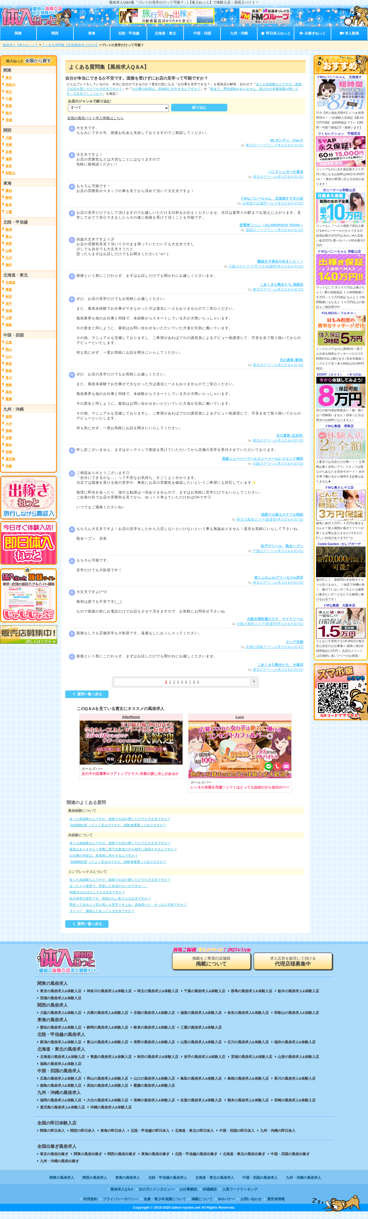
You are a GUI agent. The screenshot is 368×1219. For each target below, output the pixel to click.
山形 (8, 318)
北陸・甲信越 (128, 33)
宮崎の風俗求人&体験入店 (295, 1100)
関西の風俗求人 (94, 1178)
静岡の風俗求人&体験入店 (107, 1027)
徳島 (8, 385)
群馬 (8, 106)
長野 (8, 244)
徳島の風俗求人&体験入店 (60, 1085)
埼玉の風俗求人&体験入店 (157, 991)
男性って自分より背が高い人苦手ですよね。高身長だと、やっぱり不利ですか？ (128, 905)
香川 (8, 378)
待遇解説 (210, 1189)
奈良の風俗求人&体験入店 (248, 1013)
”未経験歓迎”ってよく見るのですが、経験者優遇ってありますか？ (117, 825)
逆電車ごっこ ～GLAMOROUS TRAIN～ (271, 225)
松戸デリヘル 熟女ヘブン (282, 546)
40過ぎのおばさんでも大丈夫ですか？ (97, 892)
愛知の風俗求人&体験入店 (60, 1027)
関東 (18, 33)
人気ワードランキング (240, 1189)
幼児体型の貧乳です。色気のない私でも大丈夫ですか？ (110, 898)
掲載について (202, 1199)
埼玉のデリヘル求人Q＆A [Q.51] (278, 177)
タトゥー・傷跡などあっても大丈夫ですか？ (102, 911)
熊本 (8, 445)
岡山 (8, 349)
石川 (8, 258)
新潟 (8, 229)
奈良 (8, 166)
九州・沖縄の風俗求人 (303, 1178)
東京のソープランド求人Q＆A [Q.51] (274, 145)
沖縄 (8, 466)
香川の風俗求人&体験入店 (295, 1078)
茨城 (8, 120)
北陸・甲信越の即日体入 (150, 1131)
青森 (8, 289)
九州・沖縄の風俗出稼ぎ (59, 1161)
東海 (91, 33)
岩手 (8, 304)
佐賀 (8, 438)
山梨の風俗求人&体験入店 (201, 1042)
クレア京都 (294, 642)
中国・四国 (202, 33)
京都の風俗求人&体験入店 (154, 1013)
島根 (8, 371)
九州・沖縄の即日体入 (277, 1131)
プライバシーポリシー (120, 1199)
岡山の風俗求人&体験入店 (107, 1078)
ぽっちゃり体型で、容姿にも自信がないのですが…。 (108, 886)
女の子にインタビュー (156, 1189)
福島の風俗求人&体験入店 (60, 1064)
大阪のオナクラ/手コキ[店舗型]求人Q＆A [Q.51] (265, 266)
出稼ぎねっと (312, 33)
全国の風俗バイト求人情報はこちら (95, 118)
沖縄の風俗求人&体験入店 (111, 1107)
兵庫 (8, 145)
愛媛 (8, 399)
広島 (8, 342)
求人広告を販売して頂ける (293, 961)
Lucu (240, 717)
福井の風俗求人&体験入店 (295, 1042)
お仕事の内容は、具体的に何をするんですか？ (166, 88)
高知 (8, 392)
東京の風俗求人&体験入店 (60, 991)
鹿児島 (10, 459)
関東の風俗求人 (62, 1178)
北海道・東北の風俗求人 (214, 1178)
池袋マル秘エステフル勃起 (282, 515)
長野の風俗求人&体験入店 (154, 1042)
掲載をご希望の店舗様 (211, 961)
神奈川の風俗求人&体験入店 (109, 991)
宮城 (8, 311)
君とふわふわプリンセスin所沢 (278, 578)
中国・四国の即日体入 (237, 1131)
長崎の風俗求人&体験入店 (154, 1100)
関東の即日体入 (52, 1131)
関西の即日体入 (82, 1131)
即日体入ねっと (276, 33)
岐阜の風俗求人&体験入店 (154, 1027)
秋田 (8, 297)
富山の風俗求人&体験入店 (107, 1042)
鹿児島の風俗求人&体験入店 (62, 1107)
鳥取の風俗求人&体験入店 (201, 1078)
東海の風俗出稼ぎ (155, 1154)
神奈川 (10, 85)
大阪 (8, 138)
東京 (8, 78)
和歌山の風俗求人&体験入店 (296, 1013)
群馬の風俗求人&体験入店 (251, 991)
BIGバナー (226, 1199)
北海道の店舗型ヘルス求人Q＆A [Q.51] (272, 203)
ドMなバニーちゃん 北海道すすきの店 (271, 198)
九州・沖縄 (239, 33)
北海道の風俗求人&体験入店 (62, 1057)
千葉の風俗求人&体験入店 (204, 991)
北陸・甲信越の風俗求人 (167, 1178)
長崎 (8, 431)
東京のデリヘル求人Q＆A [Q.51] (278, 289)
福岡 (8, 417)
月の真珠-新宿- (291, 360)
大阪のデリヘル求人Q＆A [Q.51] (278, 463)
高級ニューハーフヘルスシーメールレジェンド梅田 (262, 459)
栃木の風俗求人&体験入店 (298, 991)
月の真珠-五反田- (289, 435)
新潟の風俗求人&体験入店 (60, 1042)
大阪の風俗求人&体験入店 (60, 1013)
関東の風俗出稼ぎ (88, 1154)
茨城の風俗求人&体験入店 (60, 998)
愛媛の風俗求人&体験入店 (154, 1085)
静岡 (8, 198)
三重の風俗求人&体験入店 (201, 1027)
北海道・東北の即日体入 (194, 1131)
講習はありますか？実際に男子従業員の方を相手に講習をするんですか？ (123, 849)
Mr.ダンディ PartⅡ (286, 140)
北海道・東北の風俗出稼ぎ (244, 1154)
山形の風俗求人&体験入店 (298, 1057)
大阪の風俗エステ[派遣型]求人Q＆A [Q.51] (270, 624)
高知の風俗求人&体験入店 (107, 1085)
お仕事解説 (188, 1189)
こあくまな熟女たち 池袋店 (281, 284)
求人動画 (349, 33)
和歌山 (10, 173)
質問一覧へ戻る (87, 694)
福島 (8, 325)
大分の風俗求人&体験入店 (107, 1100)
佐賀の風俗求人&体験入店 (201, 1100)
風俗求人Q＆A (121, 1189)
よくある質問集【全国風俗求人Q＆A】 (70, 45)
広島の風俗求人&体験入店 (60, 1078)
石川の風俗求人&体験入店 (248, 1042)
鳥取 (8, 364)
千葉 (8, 99)
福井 (8, 265)
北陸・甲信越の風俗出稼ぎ (196, 1154)
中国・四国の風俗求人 (260, 1178)
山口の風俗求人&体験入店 (154, 1078)
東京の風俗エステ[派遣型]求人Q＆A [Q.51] (270, 519)
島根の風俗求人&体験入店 (248, 1078)
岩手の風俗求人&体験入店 (204, 1057)
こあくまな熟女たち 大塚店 (280, 665)
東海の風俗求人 (127, 1178)
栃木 (8, 113)
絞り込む (199, 107)
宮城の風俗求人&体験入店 (251, 1057)
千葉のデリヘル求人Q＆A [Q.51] (278, 551)
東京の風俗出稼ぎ (54, 1154)
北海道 (10, 282)
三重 (8, 212)
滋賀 (8, 159)
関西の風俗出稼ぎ (121, 1154)
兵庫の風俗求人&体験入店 (107, 1013)
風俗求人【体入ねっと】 (21, 45)
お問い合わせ (251, 1199)
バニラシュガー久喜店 (285, 172)
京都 (8, 152)
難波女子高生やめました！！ (280, 261)
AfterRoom (131, 717)
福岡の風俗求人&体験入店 (60, 1100)
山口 (8, 357)
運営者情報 (276, 1199)
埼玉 (8, 92)
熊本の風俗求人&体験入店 (248, 1100)
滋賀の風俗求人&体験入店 (201, 1013)
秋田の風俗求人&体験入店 (157, 1057)
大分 (8, 424)
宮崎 (8, 452)
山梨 (8, 251)
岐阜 (8, 205)
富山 (8, 236)
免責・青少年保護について (165, 1199)
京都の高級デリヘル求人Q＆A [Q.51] (274, 647)
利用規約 (90, 1199)
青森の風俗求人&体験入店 (111, 1057)
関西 (54, 33)
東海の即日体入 (112, 1131)
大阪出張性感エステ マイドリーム (275, 619)
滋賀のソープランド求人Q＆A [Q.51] (274, 230)
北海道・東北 (165, 33)
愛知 (8, 191)
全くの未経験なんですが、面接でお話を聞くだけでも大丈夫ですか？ (120, 819)
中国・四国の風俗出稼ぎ (290, 1154)
